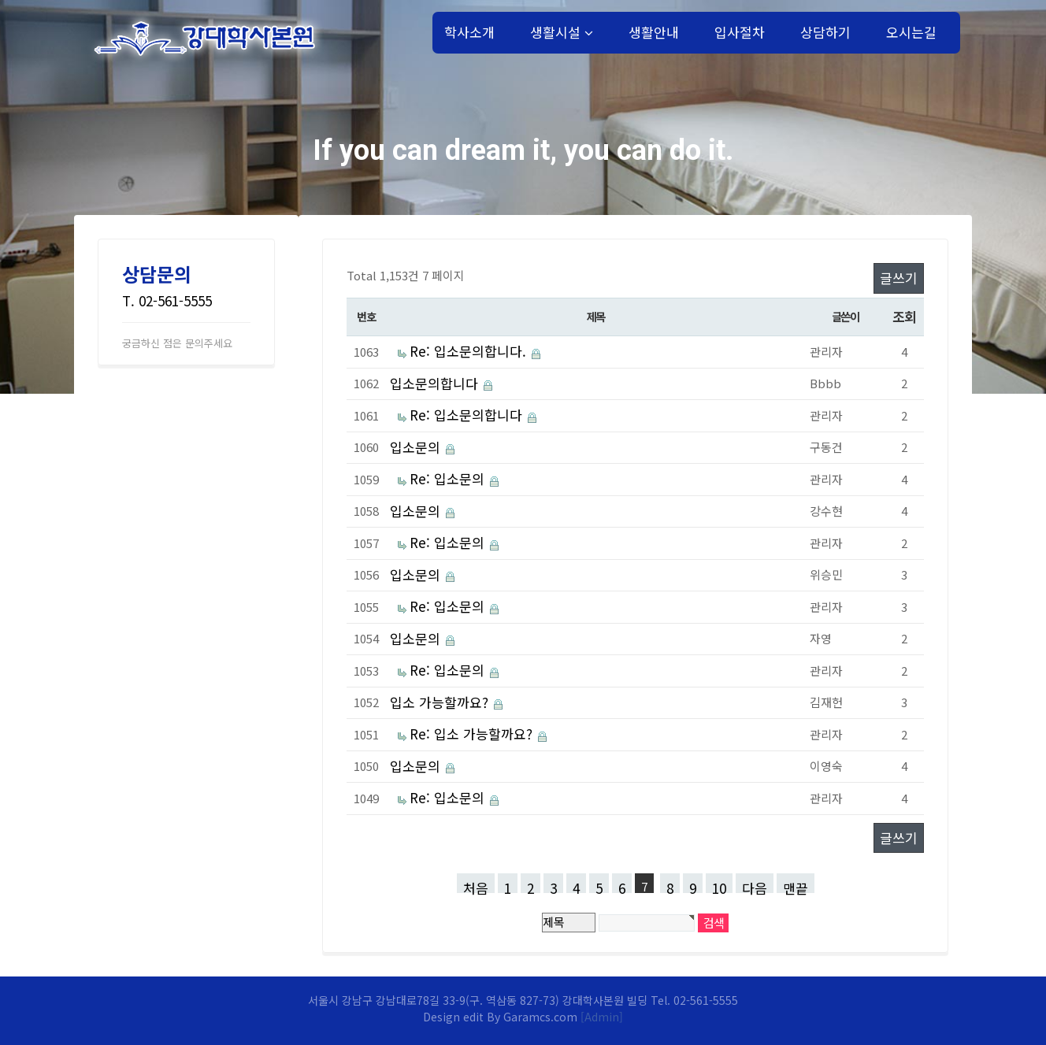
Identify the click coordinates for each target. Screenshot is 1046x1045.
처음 (475, 885)
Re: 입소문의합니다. (468, 351)
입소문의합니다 (434, 383)
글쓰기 (899, 277)
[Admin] (601, 1017)
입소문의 (415, 447)
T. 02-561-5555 (167, 300)
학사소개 (469, 32)
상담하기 (825, 32)
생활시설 (561, 32)
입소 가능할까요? (439, 702)
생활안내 (654, 32)
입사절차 (739, 32)
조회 (903, 316)
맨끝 (795, 885)
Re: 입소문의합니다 (466, 414)
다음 (754, 885)
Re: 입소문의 (447, 478)
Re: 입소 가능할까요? (471, 733)
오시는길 (911, 32)
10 (719, 885)
